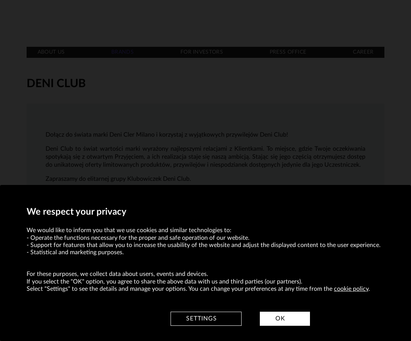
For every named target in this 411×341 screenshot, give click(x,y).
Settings (201, 319)
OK (280, 319)
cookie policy (351, 289)
